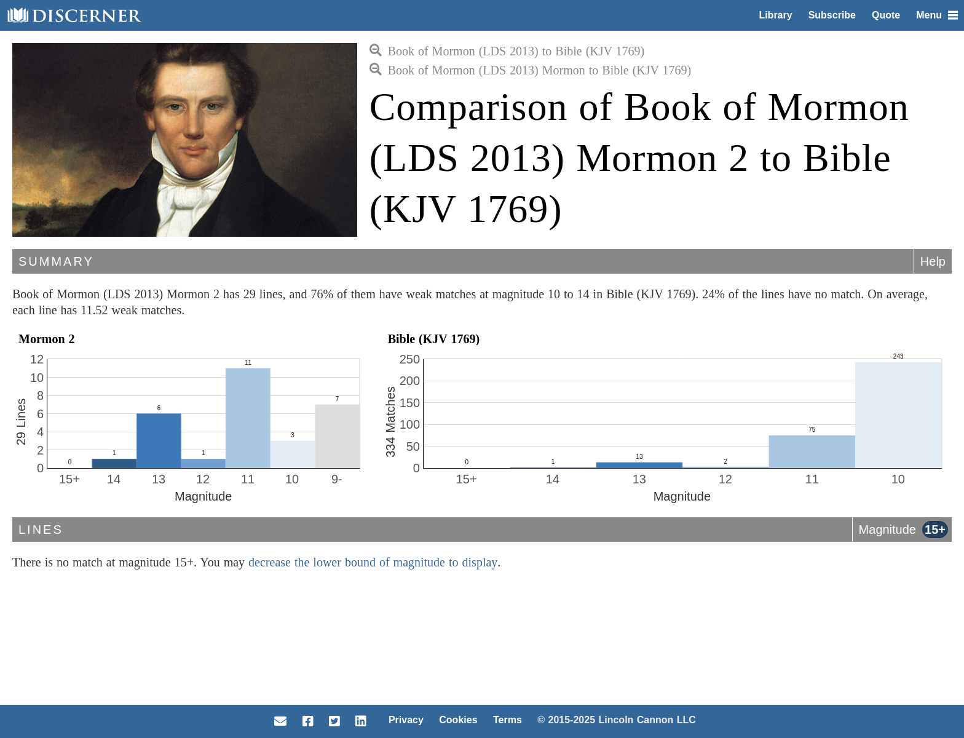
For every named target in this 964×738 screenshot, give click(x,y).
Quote (886, 15)
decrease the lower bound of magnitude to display (372, 562)
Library (775, 15)
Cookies (458, 720)
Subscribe (832, 15)
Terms (507, 720)
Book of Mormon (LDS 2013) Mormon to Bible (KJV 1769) (530, 70)
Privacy (406, 720)
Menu (937, 15)
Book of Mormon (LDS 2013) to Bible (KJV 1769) (507, 51)
